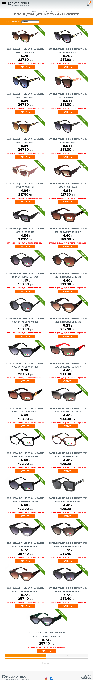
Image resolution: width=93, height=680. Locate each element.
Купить (25, 66)
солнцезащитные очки (46, 11)
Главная (33, 11)
